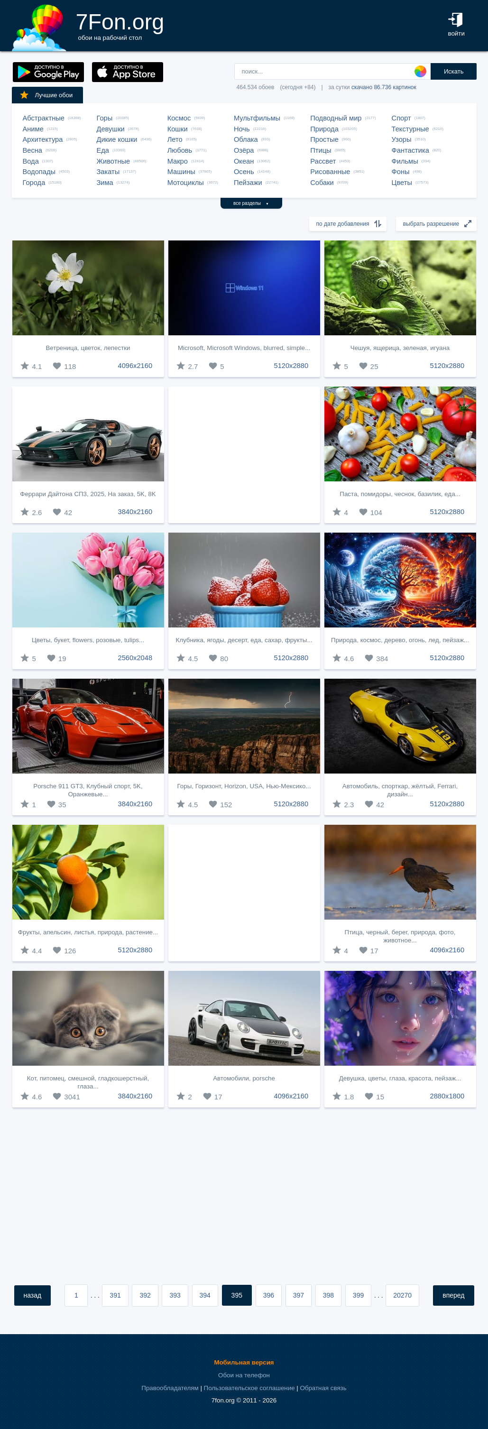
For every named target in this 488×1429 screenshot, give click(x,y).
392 (144, 1295)
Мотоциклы (185, 182)
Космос (179, 118)
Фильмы (405, 161)
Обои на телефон (244, 1375)
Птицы (320, 150)
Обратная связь (323, 1388)
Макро (177, 161)
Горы (105, 118)
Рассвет (323, 161)
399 (358, 1295)
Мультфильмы (257, 118)
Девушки (111, 129)
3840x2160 (135, 512)
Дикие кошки (117, 139)
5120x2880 (291, 365)
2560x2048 (135, 658)
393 (174, 1295)
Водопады (39, 171)
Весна (33, 150)
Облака (246, 139)
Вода (31, 161)
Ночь (242, 129)
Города (34, 182)
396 (268, 1295)
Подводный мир (335, 118)
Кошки (177, 129)
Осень (244, 171)
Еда (103, 150)
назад (33, 1295)
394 (205, 1295)
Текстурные (410, 129)
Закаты (108, 171)
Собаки (322, 182)
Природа (324, 129)
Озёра (244, 150)
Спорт (401, 118)
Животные (113, 161)
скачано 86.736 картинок (383, 87)
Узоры (402, 139)
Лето (175, 139)
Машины (181, 171)
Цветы (402, 182)
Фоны (401, 171)
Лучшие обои (46, 95)
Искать (454, 71)
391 (115, 1295)
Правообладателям (169, 1388)
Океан (244, 161)
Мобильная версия (244, 1362)
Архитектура (43, 139)
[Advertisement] (244, 455)
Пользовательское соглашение (249, 1388)
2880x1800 (447, 1096)
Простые (324, 139)
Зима (105, 182)
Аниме (33, 129)
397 (298, 1295)
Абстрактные (43, 118)
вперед (453, 1295)
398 (328, 1295)
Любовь (180, 150)
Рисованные (330, 171)
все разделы (251, 203)
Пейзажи (248, 182)
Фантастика (410, 150)
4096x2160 (135, 365)
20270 (402, 1295)
